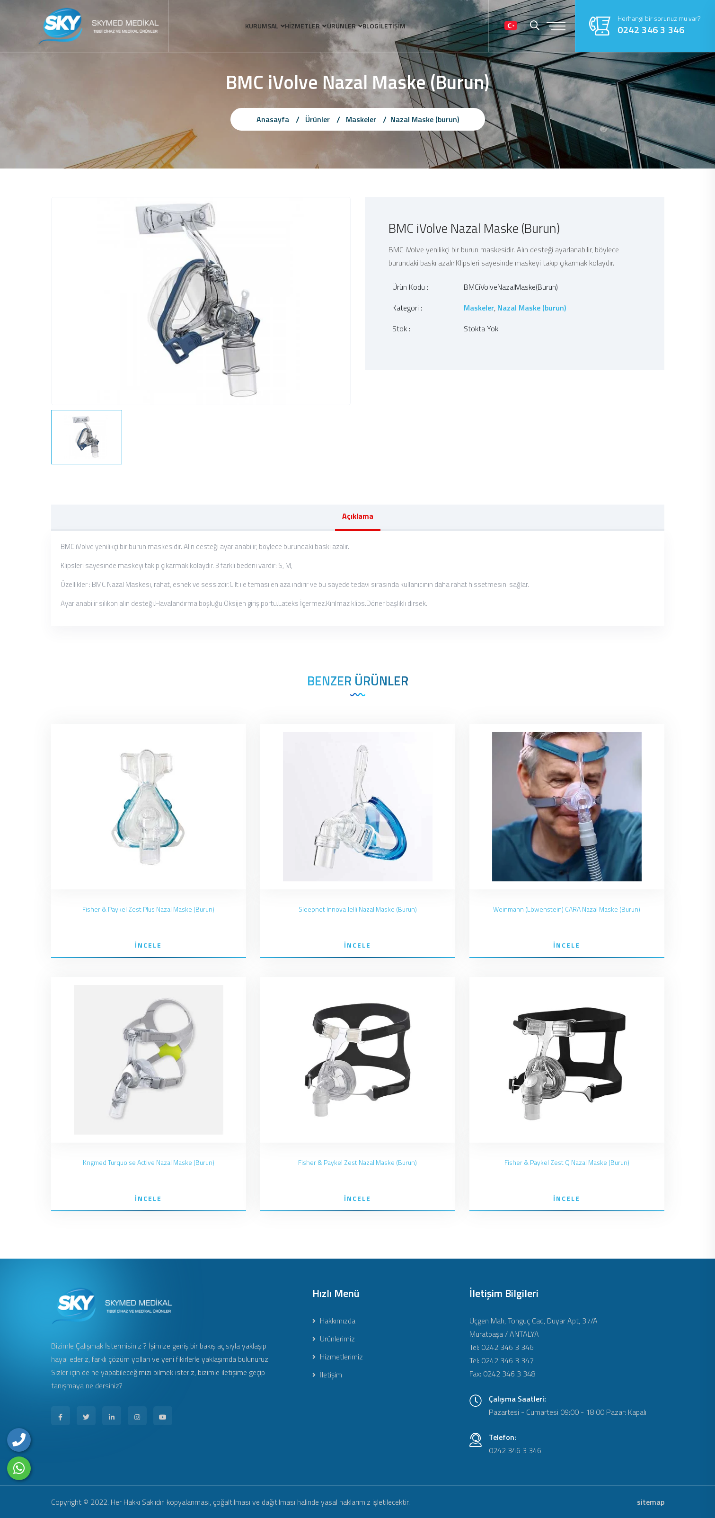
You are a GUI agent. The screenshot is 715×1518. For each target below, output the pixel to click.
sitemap (650, 1502)
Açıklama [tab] (357, 516)
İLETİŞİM (427, 26)
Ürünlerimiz (333, 1338)
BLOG (389, 26)
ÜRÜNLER (343, 26)
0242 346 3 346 (651, 30)
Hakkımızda (333, 1320)
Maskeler (361, 119)
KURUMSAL (227, 26)
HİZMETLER (286, 26)
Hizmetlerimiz (337, 1356)
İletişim (327, 1374)
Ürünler (317, 119)
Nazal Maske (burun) (424, 119)
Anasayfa (272, 119)
